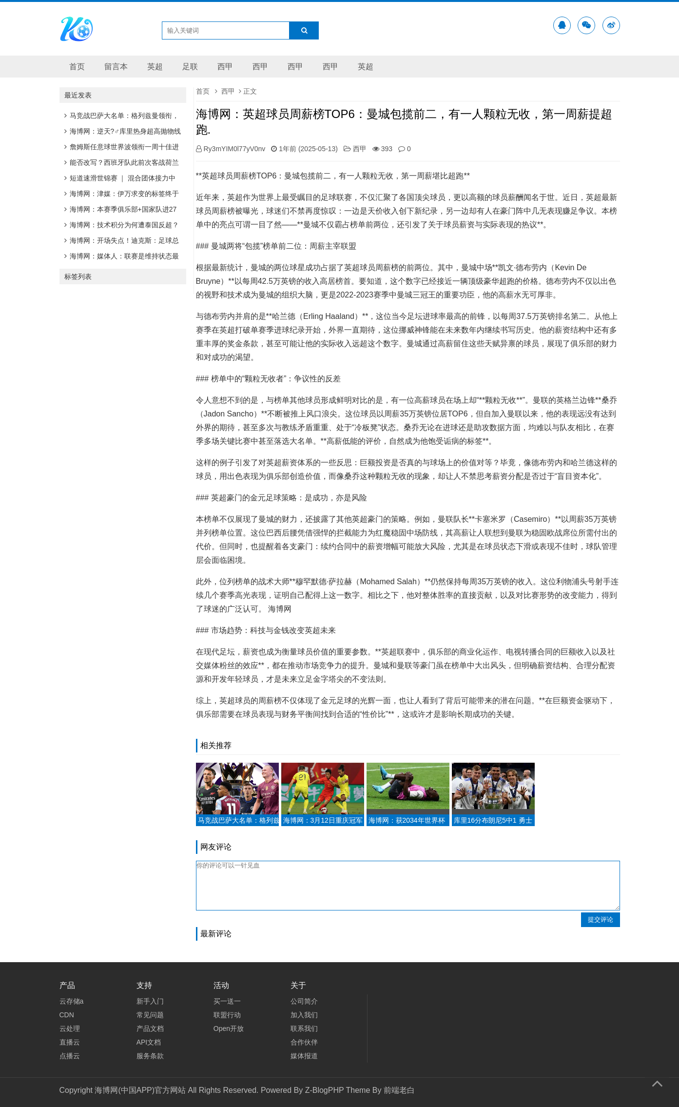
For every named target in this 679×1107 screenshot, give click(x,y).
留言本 (116, 66)
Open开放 (228, 1028)
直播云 (69, 1042)
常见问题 (150, 1015)
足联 (190, 66)
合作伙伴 (304, 1042)
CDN (66, 1015)
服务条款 (150, 1056)
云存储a (71, 1001)
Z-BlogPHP (324, 1090)
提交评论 (600, 919)
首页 (77, 66)
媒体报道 (304, 1056)
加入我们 (304, 1015)
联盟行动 (227, 1015)
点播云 (69, 1056)
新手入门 (150, 1001)
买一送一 (227, 1001)
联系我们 (304, 1028)
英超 (155, 66)
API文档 (148, 1042)
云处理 (69, 1028)
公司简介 (304, 1001)
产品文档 (150, 1028)
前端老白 (399, 1090)
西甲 (225, 66)
